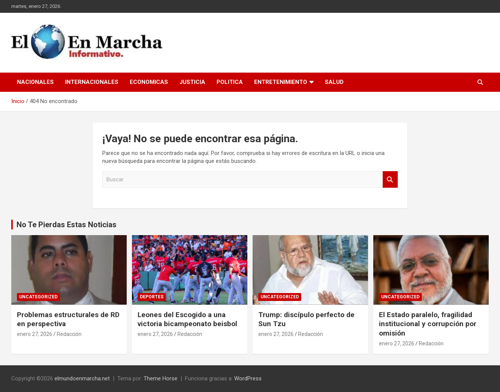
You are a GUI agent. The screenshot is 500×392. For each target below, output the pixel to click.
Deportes (152, 296)
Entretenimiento (280, 82)
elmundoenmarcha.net (82, 378)
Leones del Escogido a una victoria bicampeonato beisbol (187, 319)
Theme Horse (160, 378)
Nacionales (35, 82)
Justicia (192, 82)
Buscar (390, 179)
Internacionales (91, 82)
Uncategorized (38, 296)
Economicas (149, 82)
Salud (334, 82)
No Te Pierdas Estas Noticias (67, 224)
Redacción (69, 334)
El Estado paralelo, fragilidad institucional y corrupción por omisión (427, 323)
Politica (230, 82)
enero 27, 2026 (34, 334)
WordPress (248, 378)
